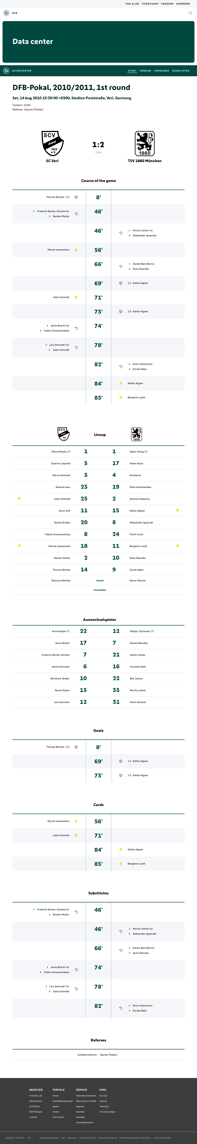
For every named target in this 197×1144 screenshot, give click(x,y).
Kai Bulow (135, 475)
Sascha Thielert (33, 109)
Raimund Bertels (60, 580)
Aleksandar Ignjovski (144, 235)
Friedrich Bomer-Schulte (51, 211)
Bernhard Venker (60, 678)
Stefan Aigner (140, 283)
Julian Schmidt (61, 297)
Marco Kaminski (61, 475)
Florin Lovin (136, 534)
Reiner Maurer (138, 580)
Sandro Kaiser (138, 655)
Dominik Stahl (138, 667)
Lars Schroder (57, 345)
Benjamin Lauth (136, 397)
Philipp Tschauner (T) (142, 631)
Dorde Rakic (140, 369)
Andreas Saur (63, 487)
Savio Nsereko (141, 269)
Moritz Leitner (141, 230)
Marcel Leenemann (58, 249)
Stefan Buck (136, 463)
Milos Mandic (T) (60, 451)
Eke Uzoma (136, 678)
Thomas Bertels (55, 197)
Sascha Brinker (62, 522)
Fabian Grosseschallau (56, 330)
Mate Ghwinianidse (140, 487)
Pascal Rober (62, 690)
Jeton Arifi (64, 511)
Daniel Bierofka (141, 264)
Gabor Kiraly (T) (139, 451)
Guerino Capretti (60, 463)
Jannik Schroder (60, 667)
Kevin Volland (141, 364)
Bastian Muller (61, 216)
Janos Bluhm (58, 325)
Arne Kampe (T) (61, 631)
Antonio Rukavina (139, 499)
